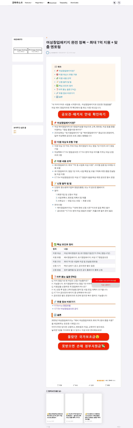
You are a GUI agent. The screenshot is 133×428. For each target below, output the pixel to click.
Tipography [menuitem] (63, 3)
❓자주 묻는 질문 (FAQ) (66, 89)
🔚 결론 (59, 97)
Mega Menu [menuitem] (39, 3)
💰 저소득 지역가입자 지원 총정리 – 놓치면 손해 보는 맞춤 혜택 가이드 (74, 415)
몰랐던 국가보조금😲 (83, 337)
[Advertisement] (66, 22)
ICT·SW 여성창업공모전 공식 (66, 309)
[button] (114, 3)
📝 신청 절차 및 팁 (63, 82)
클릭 (15, 131)
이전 (118, 427)
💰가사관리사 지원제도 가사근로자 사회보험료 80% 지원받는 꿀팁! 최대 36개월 (92, 416)
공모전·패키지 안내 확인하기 (83, 114)
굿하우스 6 (17, 2)
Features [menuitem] (28, 3)
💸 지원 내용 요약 (63, 78)
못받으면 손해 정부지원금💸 (83, 346)
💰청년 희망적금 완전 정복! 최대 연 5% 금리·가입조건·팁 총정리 (55, 415)
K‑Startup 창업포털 (62, 305)
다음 (48, 427)
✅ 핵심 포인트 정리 (64, 85)
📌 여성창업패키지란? (65, 71)
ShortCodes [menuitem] (74, 3)
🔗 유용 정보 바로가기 (65, 93)
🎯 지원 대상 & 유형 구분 (66, 74)
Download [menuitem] (52, 2)
